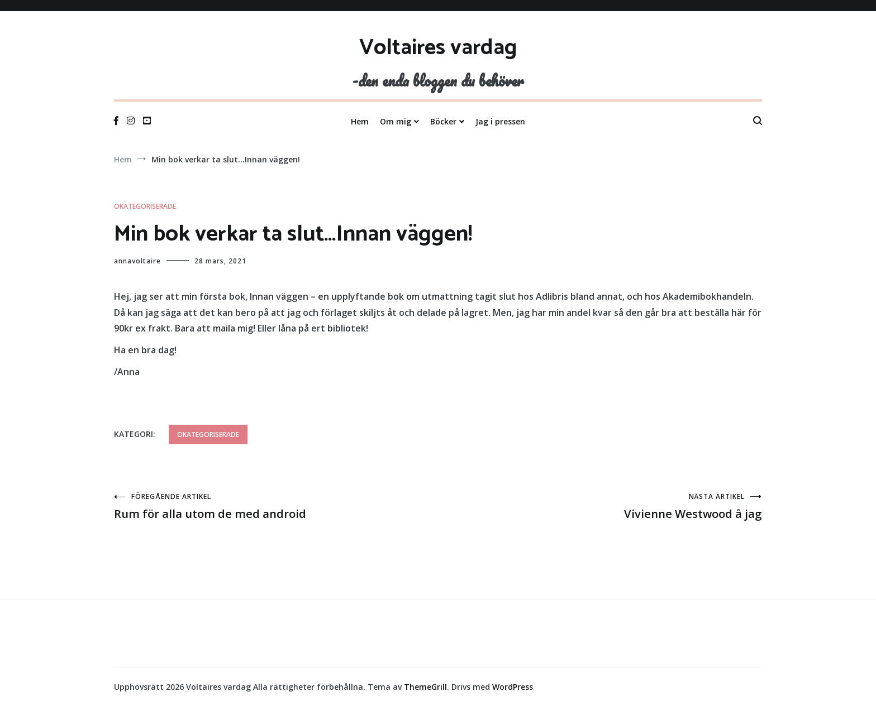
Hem (360, 121)
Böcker (443, 121)
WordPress (512, 686)
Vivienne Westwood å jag (600, 506)
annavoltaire (137, 261)
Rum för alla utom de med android (276, 506)
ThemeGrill (425, 686)
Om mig (395, 121)
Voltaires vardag (438, 48)
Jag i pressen (500, 121)
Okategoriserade (145, 206)
